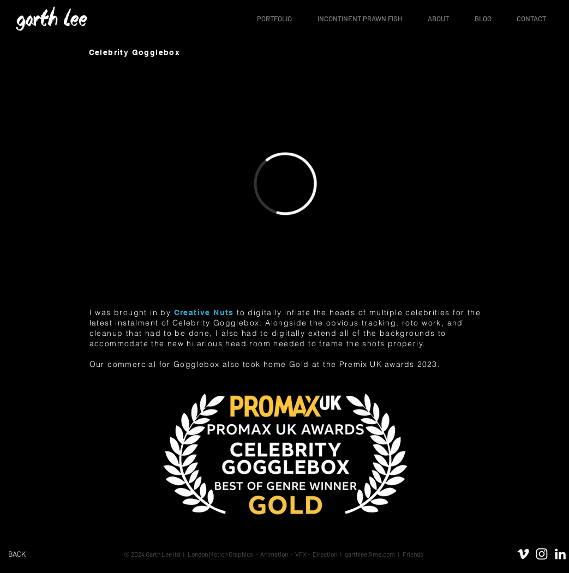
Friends (412, 553)
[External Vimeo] (285, 184)
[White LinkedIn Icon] (560, 553)
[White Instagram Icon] (541, 553)
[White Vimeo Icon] (523, 553)
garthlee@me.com (370, 553)
